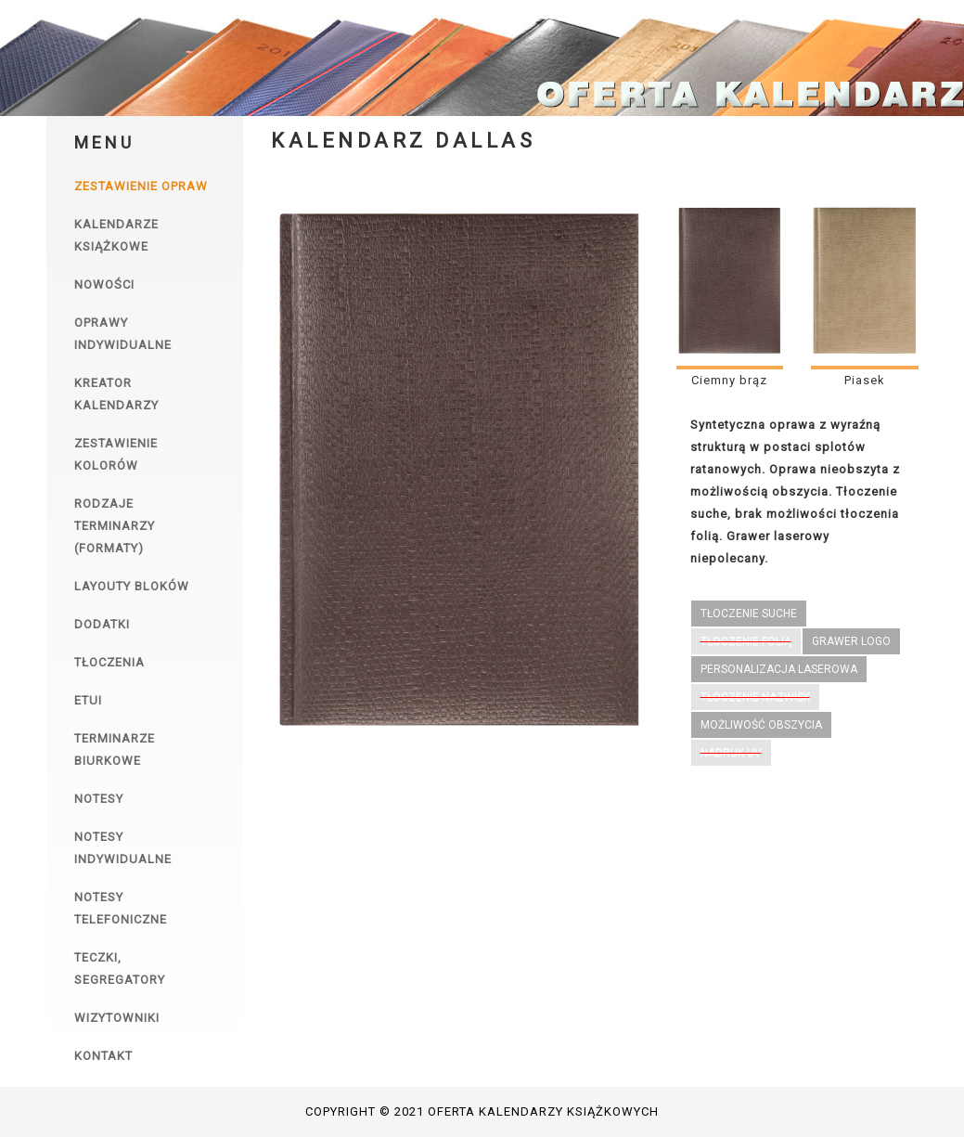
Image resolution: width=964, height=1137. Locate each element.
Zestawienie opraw (141, 186)
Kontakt (103, 1056)
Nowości (104, 284)
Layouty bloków (131, 586)
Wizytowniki (117, 1018)
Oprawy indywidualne (123, 334)
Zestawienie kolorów (116, 454)
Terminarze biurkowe (114, 749)
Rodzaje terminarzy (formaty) (114, 526)
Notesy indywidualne (123, 848)
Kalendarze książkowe (116, 235)
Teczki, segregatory (119, 968)
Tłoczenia (109, 662)
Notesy (98, 799)
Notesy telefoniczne (120, 908)
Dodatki (102, 624)
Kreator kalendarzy (116, 394)
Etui (88, 700)
